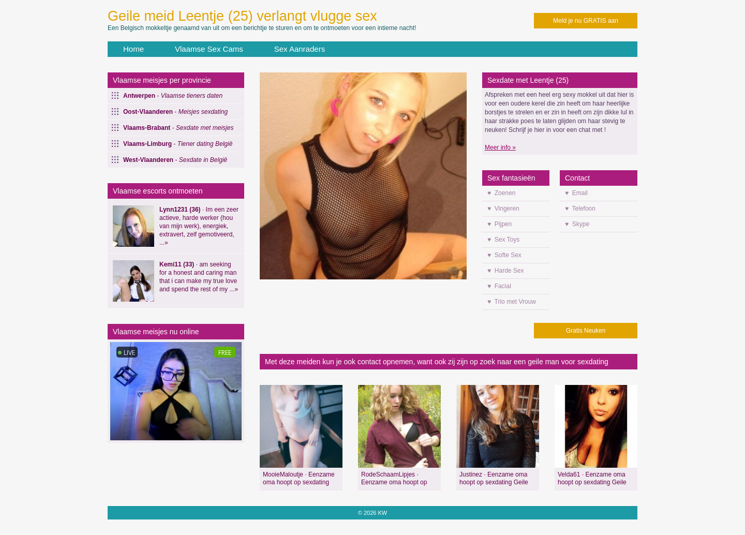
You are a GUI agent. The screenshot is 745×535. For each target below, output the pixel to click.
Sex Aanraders (299, 48)
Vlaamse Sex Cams (209, 48)
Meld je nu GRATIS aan (585, 20)
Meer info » (500, 147)
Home (133, 48)
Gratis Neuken (586, 330)
